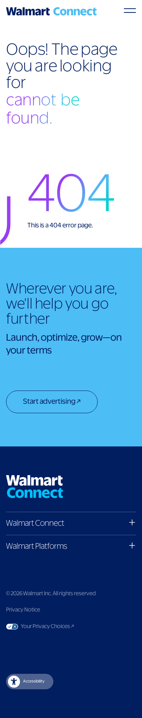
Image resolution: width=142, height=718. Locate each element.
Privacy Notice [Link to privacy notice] (23, 610)
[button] (71, 523)
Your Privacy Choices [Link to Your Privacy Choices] (61, 627)
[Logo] (51, 11)
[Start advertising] (52, 403)
